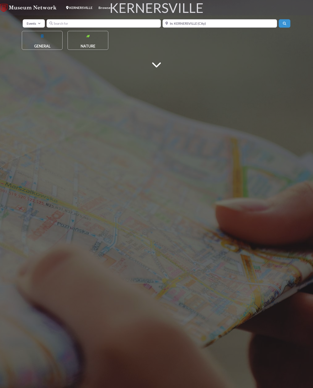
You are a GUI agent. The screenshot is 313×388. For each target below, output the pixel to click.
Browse (105, 8)
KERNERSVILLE (79, 8)
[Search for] (104, 23)
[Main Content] (156, 64)
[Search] (284, 23)
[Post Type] (34, 23)
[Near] (220, 23)
